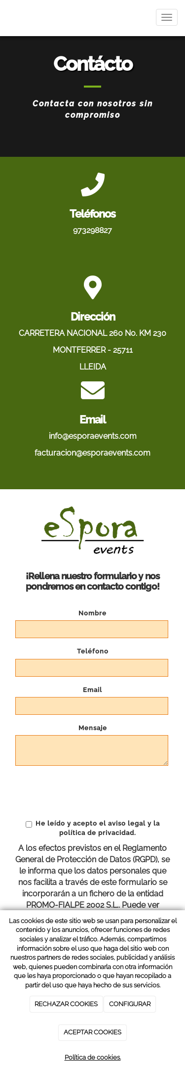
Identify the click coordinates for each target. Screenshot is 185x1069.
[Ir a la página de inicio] (5, 17)
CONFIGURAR (129, 1004)
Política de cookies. (93, 1057)
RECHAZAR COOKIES (66, 1004)
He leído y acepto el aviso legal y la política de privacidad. (93, 828)
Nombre (92, 613)
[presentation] (90, 792)
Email (92, 690)
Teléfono (93, 651)
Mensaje (92, 728)
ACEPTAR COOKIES (92, 1032)
